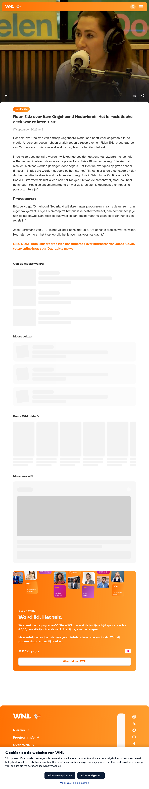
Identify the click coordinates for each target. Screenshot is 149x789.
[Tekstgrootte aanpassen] (134, 95)
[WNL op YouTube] (134, 737)
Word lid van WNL (74, 661)
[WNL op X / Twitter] (134, 724)
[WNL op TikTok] (134, 744)
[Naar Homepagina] (13, 6)
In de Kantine (21, 109)
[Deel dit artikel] (143, 95)
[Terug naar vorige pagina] (6, 95)
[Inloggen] (133, 6)
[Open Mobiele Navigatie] (141, 6)
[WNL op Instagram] (134, 717)
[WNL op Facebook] (134, 730)
